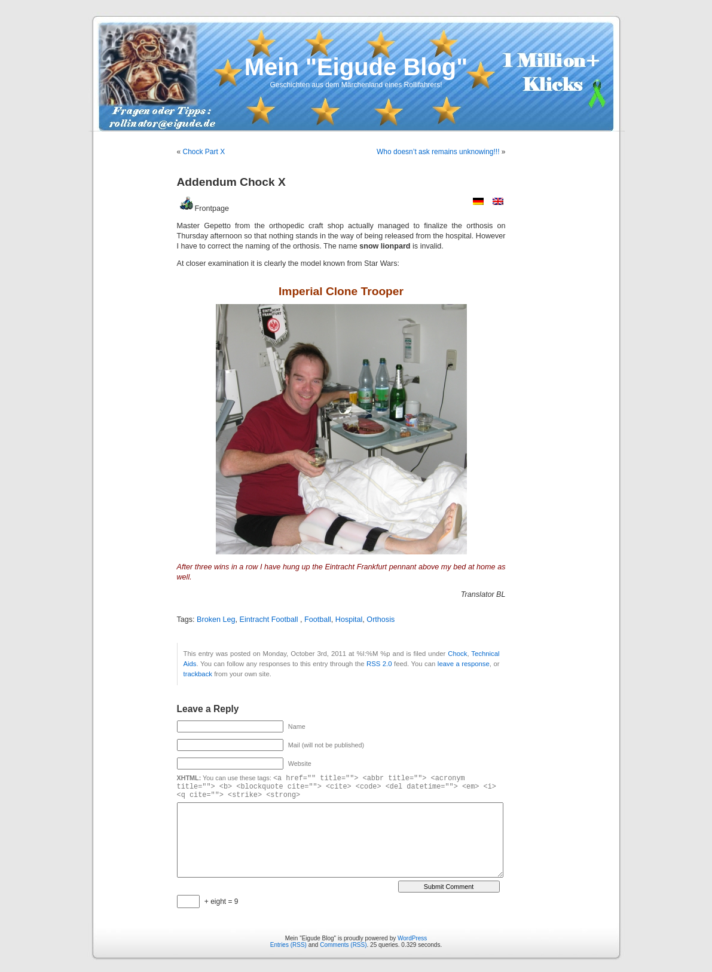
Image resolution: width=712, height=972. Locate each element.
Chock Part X (204, 152)
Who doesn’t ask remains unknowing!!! (438, 152)
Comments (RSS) (343, 945)
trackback (198, 673)
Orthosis (380, 619)
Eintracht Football (270, 619)
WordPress (412, 938)
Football (317, 619)
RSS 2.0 (379, 663)
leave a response (464, 663)
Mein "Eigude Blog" (356, 67)
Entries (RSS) (288, 945)
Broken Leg (216, 619)
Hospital (349, 619)
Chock (457, 653)
